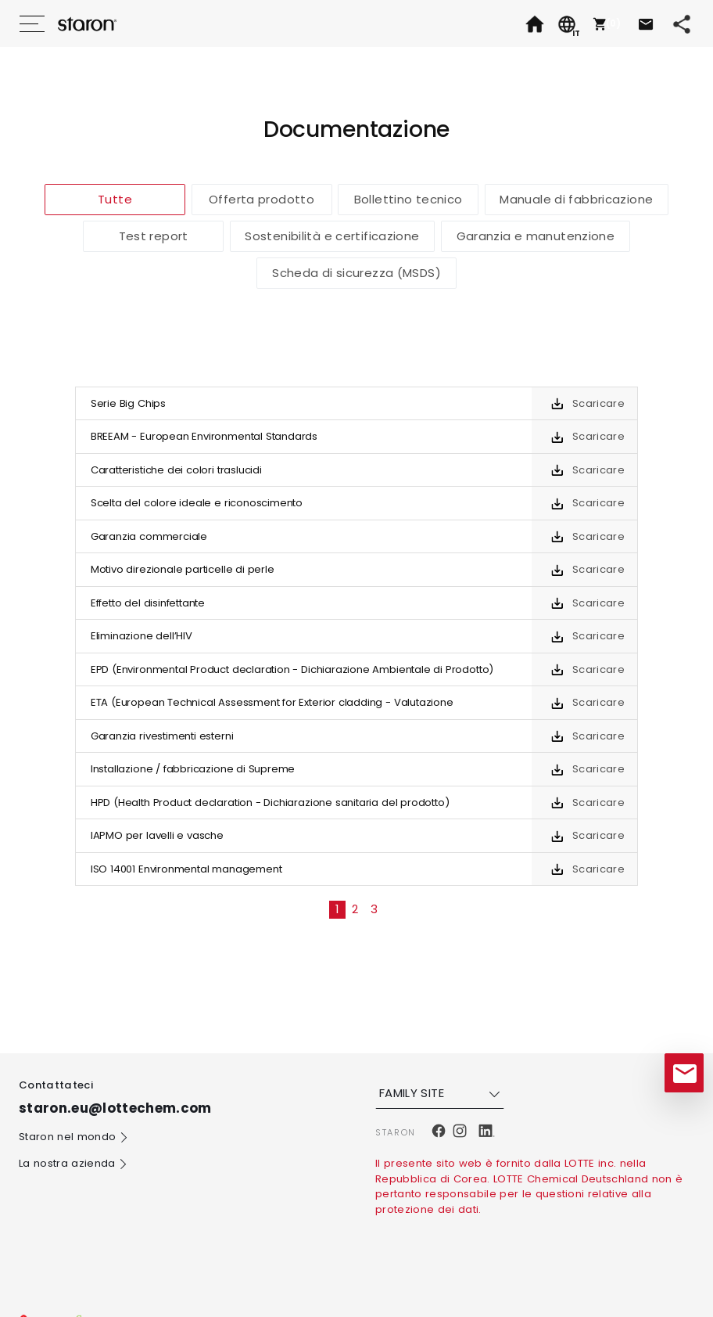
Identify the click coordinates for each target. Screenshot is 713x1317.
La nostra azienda (73, 1164)
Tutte (115, 199)
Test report (153, 236)
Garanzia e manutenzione (536, 236)
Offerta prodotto (261, 199)
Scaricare (598, 403)
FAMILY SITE (441, 1093)
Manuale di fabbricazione (576, 199)
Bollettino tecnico (408, 199)
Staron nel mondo (74, 1137)
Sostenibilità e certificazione (332, 236)
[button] (605, 23)
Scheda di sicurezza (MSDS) (356, 272)
